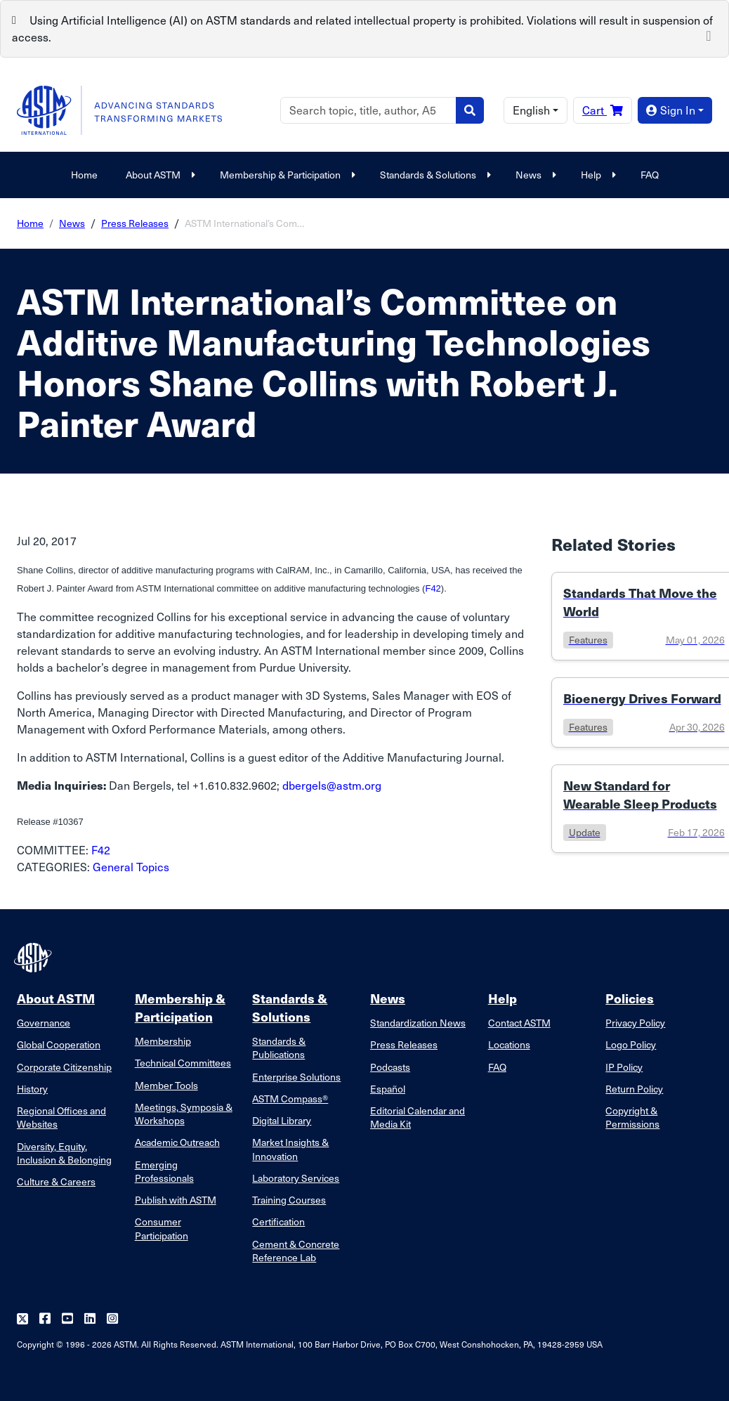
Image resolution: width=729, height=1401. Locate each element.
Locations (509, 1044)
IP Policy (624, 1067)
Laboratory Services (295, 1178)
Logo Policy (630, 1044)
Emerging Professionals (164, 1171)
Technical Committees (183, 1062)
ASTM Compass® (290, 1098)
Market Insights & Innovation (290, 1148)
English (531, 110)
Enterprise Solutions (296, 1076)
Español (387, 1088)
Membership (163, 1041)
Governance (43, 1022)
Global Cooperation (58, 1044)
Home (84, 174)
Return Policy (634, 1088)
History (32, 1088)
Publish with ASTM (175, 1199)
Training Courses (289, 1199)
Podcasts (390, 1067)
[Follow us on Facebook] (45, 1319)
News (534, 174)
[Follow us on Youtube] (67, 1319)
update (584, 832)
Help (596, 174)
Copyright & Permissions (632, 1117)
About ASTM (159, 174)
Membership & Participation (286, 174)
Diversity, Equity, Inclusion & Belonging (64, 1153)
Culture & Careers (56, 1181)
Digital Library (281, 1120)
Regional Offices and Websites (61, 1117)
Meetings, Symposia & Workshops (183, 1113)
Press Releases (135, 223)
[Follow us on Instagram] (112, 1319)
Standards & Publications (279, 1047)
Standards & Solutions (433, 174)
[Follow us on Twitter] (22, 1319)
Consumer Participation (161, 1228)
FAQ (650, 174)
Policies (629, 998)
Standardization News (418, 1022)
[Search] (368, 110)
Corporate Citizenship (64, 1067)
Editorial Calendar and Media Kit (417, 1117)
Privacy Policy (635, 1022)
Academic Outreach (177, 1142)
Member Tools (166, 1085)
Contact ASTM (519, 1022)
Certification (278, 1221)
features (588, 639)
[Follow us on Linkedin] (90, 1319)
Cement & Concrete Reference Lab (295, 1250)
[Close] (708, 34)
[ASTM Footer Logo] (34, 957)
